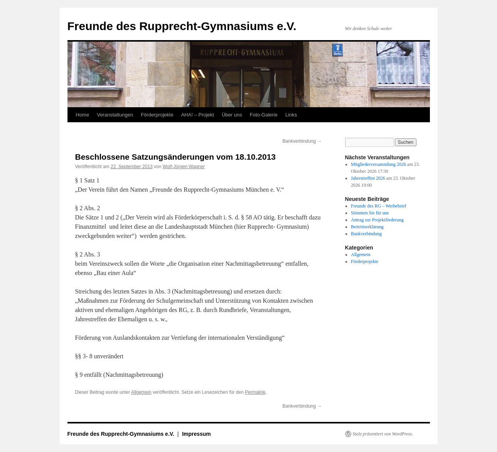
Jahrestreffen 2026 (368, 178)
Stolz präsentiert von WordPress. (383, 434)
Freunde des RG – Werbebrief (378, 206)
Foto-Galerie (264, 115)
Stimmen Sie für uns (370, 213)
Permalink (255, 392)
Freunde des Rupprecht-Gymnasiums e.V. (182, 26)
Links (291, 115)
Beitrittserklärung (367, 226)
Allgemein (141, 392)
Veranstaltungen (115, 115)
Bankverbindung (302, 141)
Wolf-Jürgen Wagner (184, 166)
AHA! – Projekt (197, 115)
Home (82, 115)
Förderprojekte (157, 115)
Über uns (232, 115)
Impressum (196, 434)
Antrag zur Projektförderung (377, 220)
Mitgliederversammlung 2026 (378, 164)
